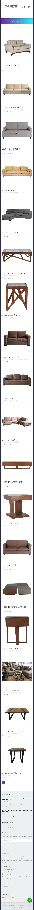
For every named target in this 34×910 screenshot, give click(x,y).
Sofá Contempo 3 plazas (13, 107)
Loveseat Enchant (10, 356)
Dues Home (9, 827)
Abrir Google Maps (8, 882)
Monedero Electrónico (8, 897)
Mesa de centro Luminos (14, 606)
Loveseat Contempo (12, 148)
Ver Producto (6, 70)
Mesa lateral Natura (11, 773)
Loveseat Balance (10, 65)
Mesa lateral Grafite (11, 523)
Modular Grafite (9, 440)
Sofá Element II (9, 190)
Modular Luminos (10, 689)
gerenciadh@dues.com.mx (11, 874)
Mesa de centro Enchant (14, 273)
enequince (21, 907)
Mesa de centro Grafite (13, 481)
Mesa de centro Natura (13, 731)
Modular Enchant (10, 231)
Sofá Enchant (8, 398)
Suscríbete (6, 845)
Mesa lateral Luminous (13, 648)
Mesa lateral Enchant (12, 315)
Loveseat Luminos (10, 565)
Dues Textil (4, 900)
